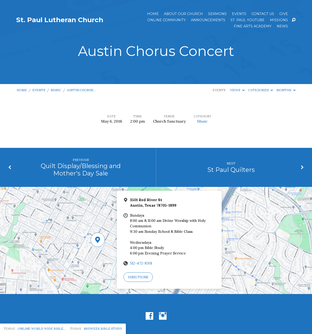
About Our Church (183, 13)
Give (283, 13)
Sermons (217, 13)
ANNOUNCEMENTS (208, 20)
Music (56, 90)
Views (237, 90)
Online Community (166, 20)
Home (153, 13)
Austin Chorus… (81, 90)
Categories (260, 90)
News (282, 26)
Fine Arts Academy (252, 26)
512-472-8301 (141, 263)
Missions (279, 20)
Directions (138, 277)
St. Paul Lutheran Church (59, 20)
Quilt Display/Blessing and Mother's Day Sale (81, 169)
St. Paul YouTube (247, 20)
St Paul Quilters (231, 169)
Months (285, 90)
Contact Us (262, 13)
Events (239, 13)
